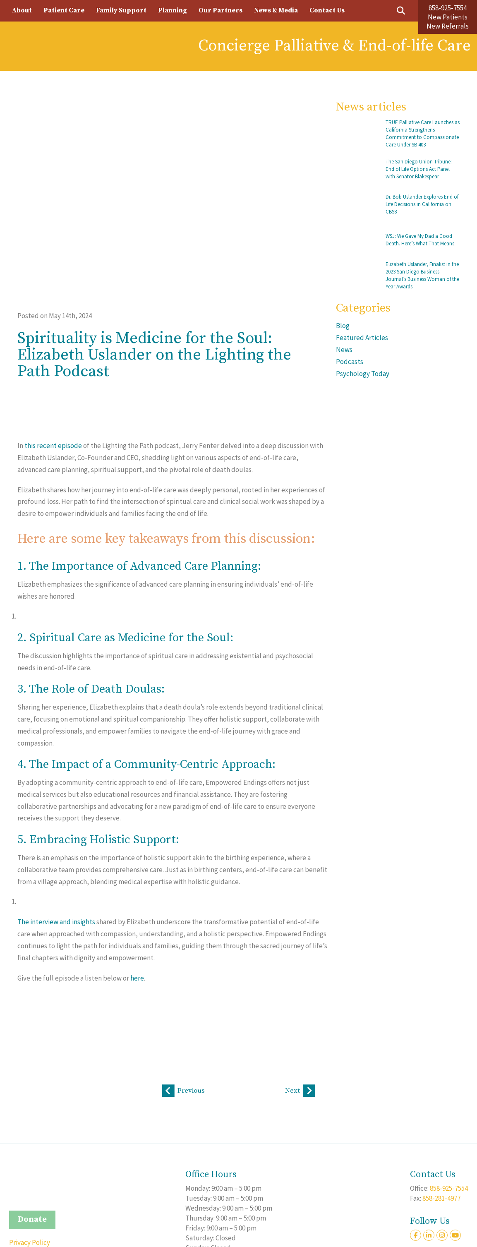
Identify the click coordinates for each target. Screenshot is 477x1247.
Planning (172, 10)
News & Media (276, 10)
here (137, 978)
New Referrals (448, 26)
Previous (183, 1091)
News (344, 349)
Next (300, 1091)
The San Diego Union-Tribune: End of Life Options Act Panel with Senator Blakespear (419, 169)
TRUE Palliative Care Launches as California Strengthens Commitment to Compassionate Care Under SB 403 (423, 133)
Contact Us (327, 10)
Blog (343, 325)
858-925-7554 (448, 7)
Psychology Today (362, 373)
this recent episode (53, 445)
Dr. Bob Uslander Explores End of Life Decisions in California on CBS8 (422, 204)
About (22, 10)
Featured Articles (362, 337)
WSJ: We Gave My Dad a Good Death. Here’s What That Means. (420, 240)
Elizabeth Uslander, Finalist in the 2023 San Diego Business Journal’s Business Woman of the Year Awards (422, 275)
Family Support (121, 10)
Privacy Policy (29, 1242)
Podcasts (349, 361)
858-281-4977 (441, 1197)
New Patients (447, 17)
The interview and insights (56, 921)
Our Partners (220, 10)
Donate (32, 1219)
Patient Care (63, 10)
